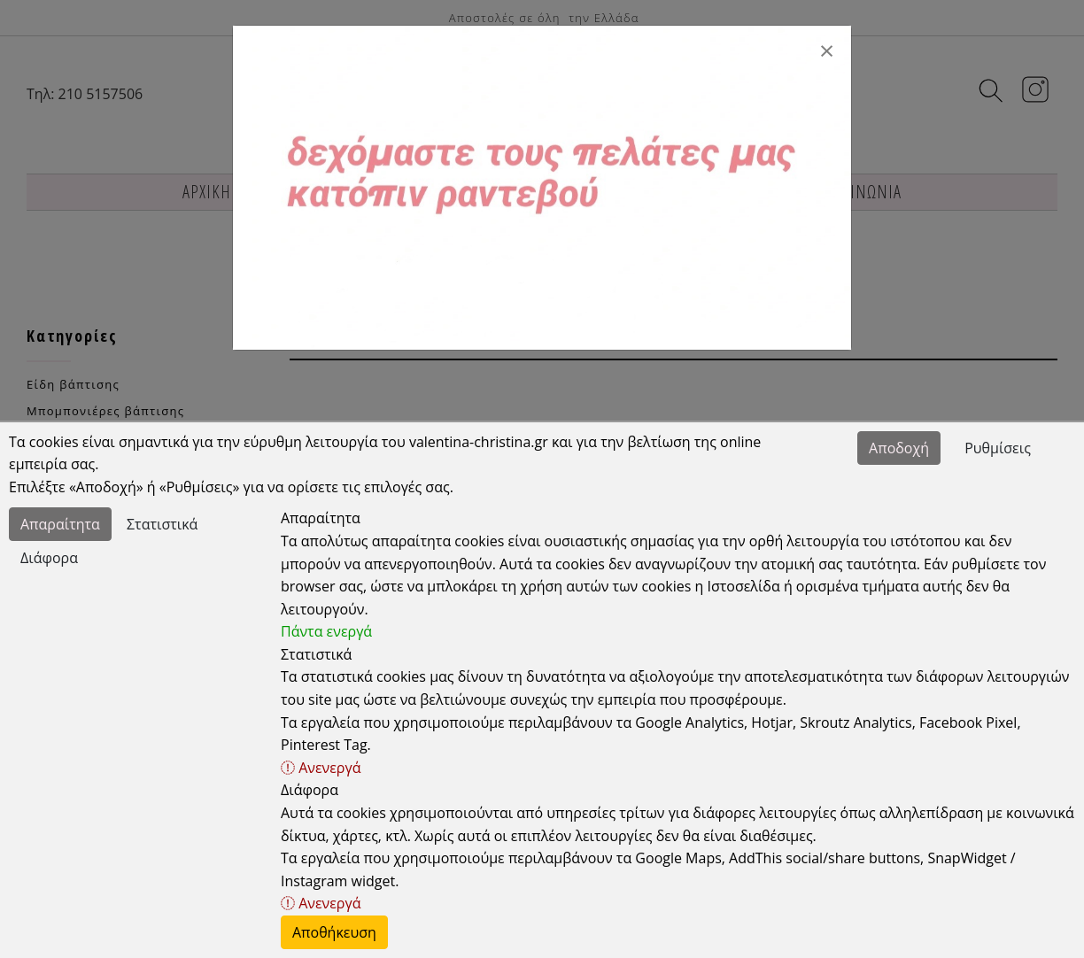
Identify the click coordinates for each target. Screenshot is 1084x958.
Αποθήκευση (334, 932)
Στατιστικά (162, 524)
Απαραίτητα (60, 524)
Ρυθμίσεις (997, 448)
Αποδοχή (899, 448)
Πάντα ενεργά (326, 631)
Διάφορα (49, 558)
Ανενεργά (320, 767)
